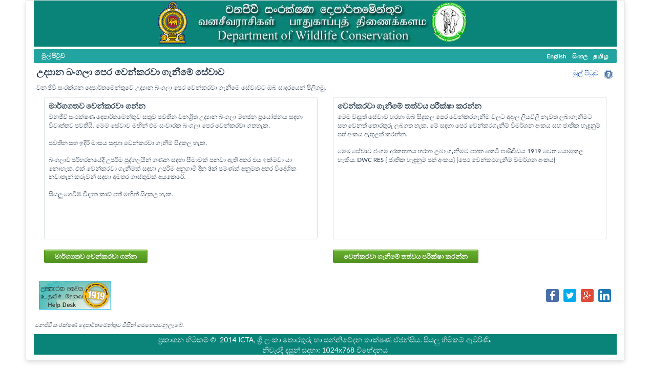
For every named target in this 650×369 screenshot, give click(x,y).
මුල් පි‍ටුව (585, 73)
